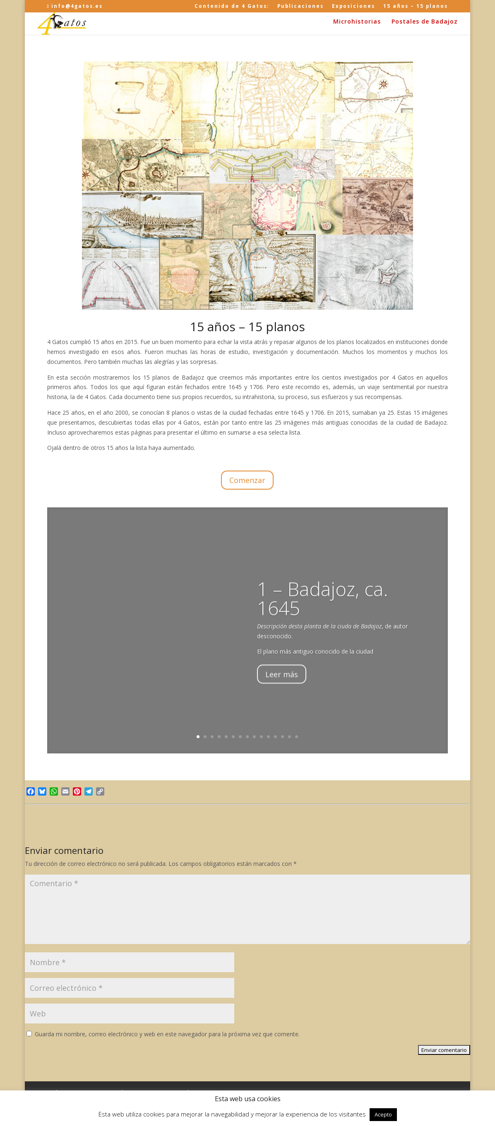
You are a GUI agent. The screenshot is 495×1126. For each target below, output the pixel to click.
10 (261, 736)
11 (268, 736)
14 (289, 736)
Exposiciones (353, 6)
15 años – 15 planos (415, 6)
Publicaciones (300, 6)
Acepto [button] (383, 1114)
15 (296, 736)
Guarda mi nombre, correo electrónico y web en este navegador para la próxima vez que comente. (167, 1034)
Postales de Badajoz (425, 22)
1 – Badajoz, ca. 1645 (322, 611)
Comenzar (247, 480)
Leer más (281, 687)
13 (282, 736)
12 (275, 736)
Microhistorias (357, 22)
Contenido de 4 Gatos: (232, 6)
